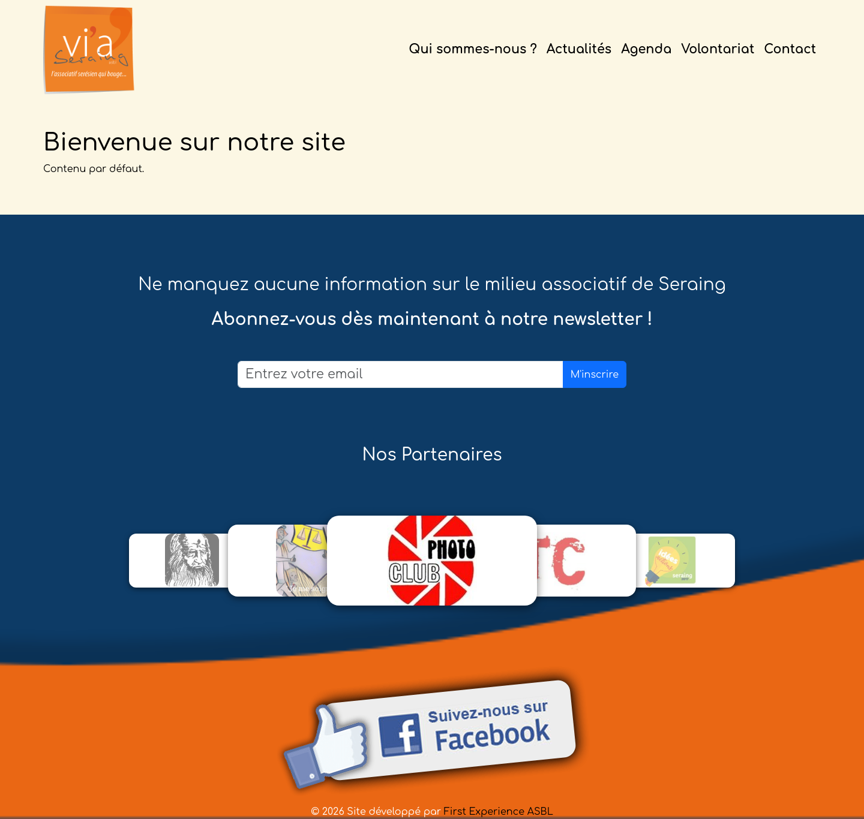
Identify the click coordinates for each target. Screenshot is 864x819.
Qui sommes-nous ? (473, 49)
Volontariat (717, 49)
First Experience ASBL (498, 811)
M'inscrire (595, 374)
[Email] (400, 374)
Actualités (579, 49)
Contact (790, 49)
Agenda (646, 49)
